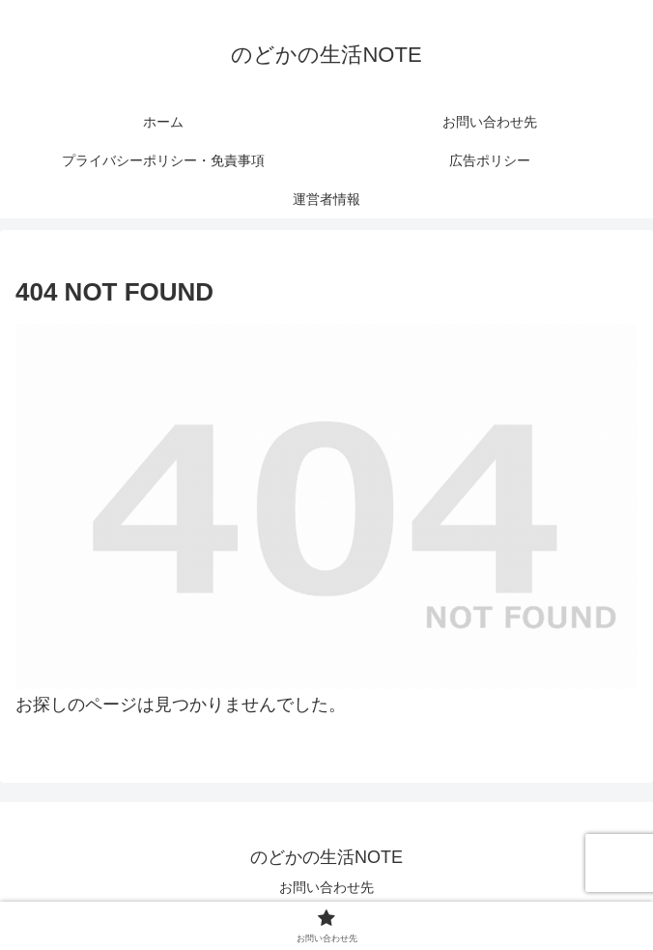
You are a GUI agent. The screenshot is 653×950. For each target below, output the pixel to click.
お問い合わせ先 (326, 887)
